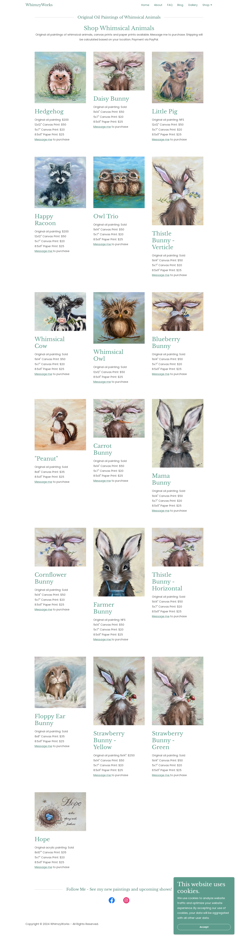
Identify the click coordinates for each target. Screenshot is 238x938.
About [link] (158, 5)
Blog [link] (180, 5)
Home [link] (145, 5)
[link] (39, 5)
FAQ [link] (169, 5)
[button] (207, 5)
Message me (43, 139)
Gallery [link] (193, 5)
